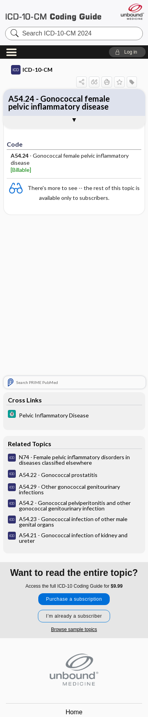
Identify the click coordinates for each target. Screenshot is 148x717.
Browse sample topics (74, 629)
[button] (127, 52)
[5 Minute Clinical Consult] (74, 415)
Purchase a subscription (74, 599)
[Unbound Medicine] (132, 11)
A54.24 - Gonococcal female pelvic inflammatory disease (59, 102)
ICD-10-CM (31, 69)
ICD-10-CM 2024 (53, 13)
